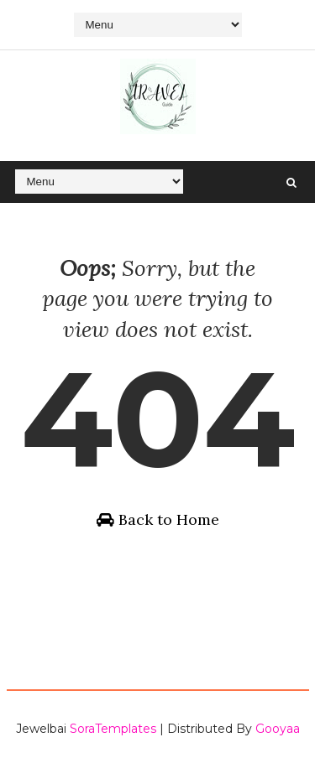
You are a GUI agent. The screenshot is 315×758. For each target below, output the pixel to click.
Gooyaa (277, 728)
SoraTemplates (113, 728)
